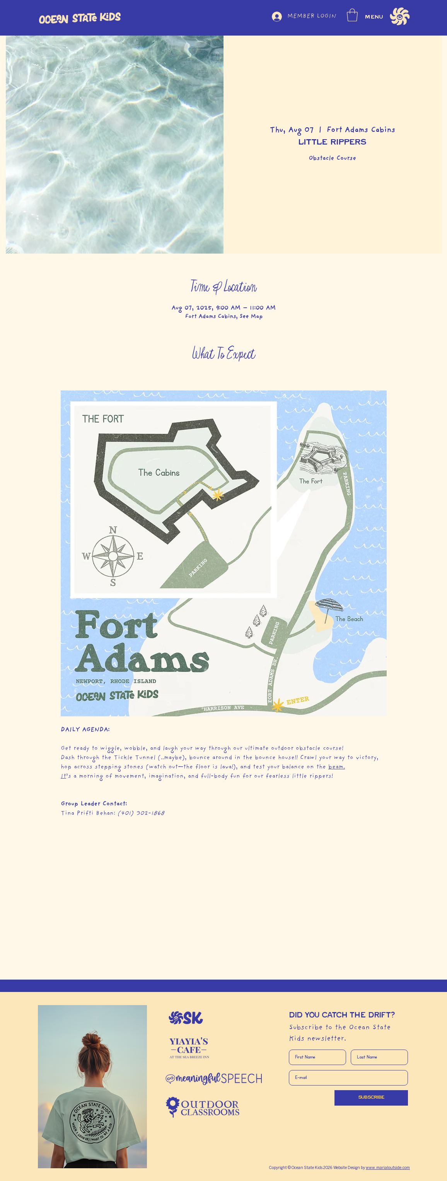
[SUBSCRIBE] (371, 1098)
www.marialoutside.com (388, 1168)
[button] (352, 15)
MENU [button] (374, 17)
